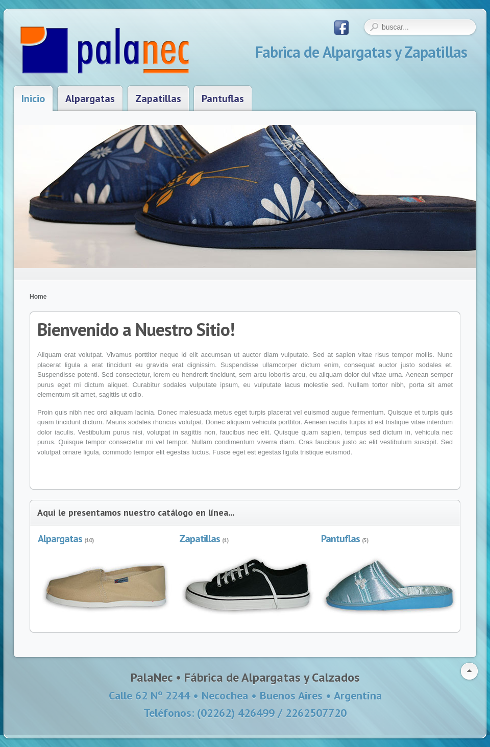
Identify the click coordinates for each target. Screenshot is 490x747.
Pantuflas (340, 538)
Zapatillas (199, 538)
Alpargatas (60, 538)
